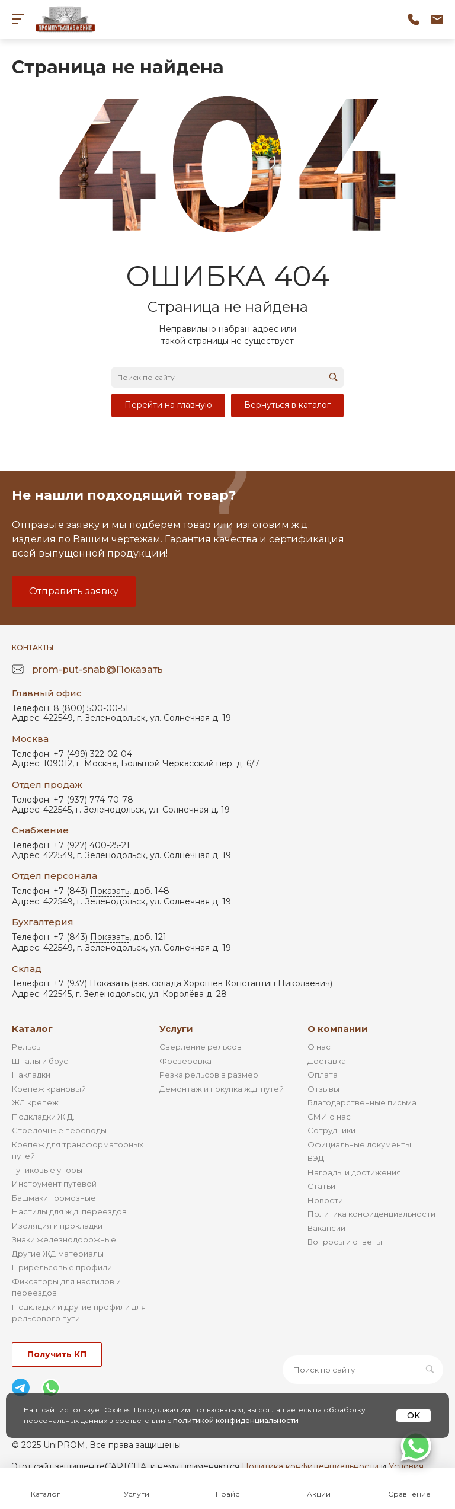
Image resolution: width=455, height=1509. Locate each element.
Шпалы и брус (40, 1061)
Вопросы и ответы (344, 1241)
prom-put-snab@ (97, 670)
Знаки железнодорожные (64, 1239)
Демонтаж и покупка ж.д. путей (221, 1089)
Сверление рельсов (200, 1046)
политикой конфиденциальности (236, 1420)
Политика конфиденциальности (371, 1214)
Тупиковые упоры (47, 1170)
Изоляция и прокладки (57, 1225)
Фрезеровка (185, 1061)
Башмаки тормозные (54, 1198)
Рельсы (27, 1046)
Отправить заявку (73, 591)
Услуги (176, 1028)
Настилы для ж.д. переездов (69, 1211)
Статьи (321, 1186)
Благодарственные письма (361, 1102)
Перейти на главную (168, 404)
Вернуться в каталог (287, 404)
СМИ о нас (329, 1116)
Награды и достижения (354, 1172)
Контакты (32, 647)
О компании (337, 1028)
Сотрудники (331, 1130)
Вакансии (326, 1228)
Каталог (32, 1028)
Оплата (322, 1074)
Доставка (326, 1061)
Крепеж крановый (49, 1089)
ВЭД (315, 1158)
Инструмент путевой (54, 1183)
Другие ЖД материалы (58, 1253)
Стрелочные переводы (59, 1130)
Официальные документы (359, 1144)
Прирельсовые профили (62, 1267)
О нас (319, 1046)
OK (413, 1415)
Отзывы (323, 1089)
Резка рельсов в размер (208, 1074)
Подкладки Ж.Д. (43, 1116)
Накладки (31, 1074)
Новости (325, 1200)
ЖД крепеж (35, 1102)
